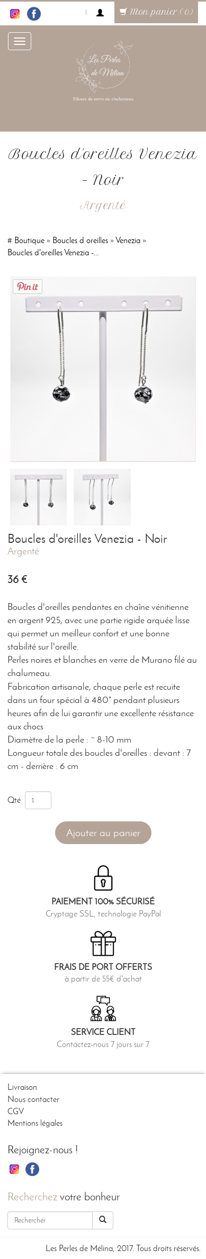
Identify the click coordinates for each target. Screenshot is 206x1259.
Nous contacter (33, 1099)
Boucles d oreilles (80, 240)
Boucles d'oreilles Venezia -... (52, 252)
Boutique (29, 240)
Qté (16, 800)
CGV (15, 1111)
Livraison (22, 1087)
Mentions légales (34, 1123)
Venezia (127, 240)
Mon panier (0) (156, 12)
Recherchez (32, 1196)
